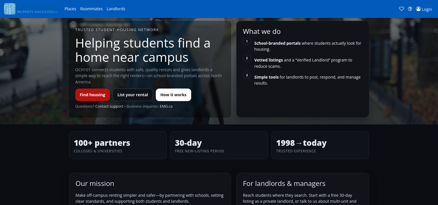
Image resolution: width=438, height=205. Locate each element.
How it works (173, 94)
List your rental (133, 94)
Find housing (92, 94)
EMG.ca (166, 106)
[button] (70, 9)
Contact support (109, 106)
